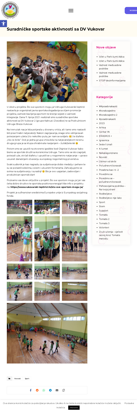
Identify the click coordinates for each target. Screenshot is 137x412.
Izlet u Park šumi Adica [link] (111, 56)
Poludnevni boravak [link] (110, 165)
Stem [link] (102, 206)
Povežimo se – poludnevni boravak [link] (110, 180)
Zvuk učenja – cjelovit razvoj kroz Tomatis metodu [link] (111, 235)
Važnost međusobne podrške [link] (110, 67)
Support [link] (103, 210)
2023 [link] (102, 123)
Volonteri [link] (104, 227)
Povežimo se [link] (106, 174)
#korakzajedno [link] (107, 110)
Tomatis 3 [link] (104, 223)
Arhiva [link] (102, 127)
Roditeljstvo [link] (105, 194)
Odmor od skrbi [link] (107, 161)
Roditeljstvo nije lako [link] (110, 198)
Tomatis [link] (103, 215)
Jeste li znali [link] (105, 144)
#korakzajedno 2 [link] (108, 115)
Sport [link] (27, 379)
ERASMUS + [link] (105, 136)
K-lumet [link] (103, 149)
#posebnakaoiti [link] (107, 119)
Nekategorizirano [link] (108, 153)
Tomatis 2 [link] (104, 219)
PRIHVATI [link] (74, 408)
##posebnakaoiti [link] (108, 106)
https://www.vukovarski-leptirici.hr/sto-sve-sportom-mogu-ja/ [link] (47, 187)
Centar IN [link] (104, 132)
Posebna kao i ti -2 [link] (109, 170)
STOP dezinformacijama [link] (112, 80)
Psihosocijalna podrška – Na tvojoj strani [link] (112, 188)
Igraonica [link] (104, 140)
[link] (3, 23)
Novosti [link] (17, 379)
